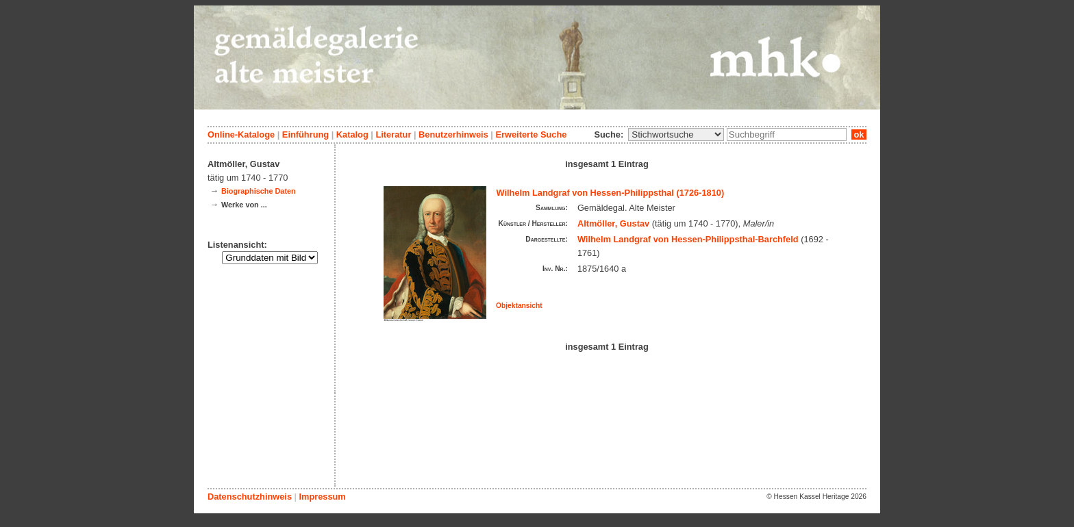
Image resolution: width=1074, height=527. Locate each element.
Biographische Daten (258, 191)
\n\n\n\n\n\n (676, 134)
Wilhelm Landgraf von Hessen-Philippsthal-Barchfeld (688, 239)
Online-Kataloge (241, 134)
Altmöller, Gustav (613, 223)
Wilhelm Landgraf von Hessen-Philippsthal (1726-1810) (611, 193)
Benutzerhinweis (453, 134)
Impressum (322, 496)
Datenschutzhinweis (250, 496)
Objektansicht (519, 305)
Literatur (393, 134)
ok (858, 134)
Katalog (352, 134)
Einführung (305, 134)
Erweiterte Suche (530, 134)
